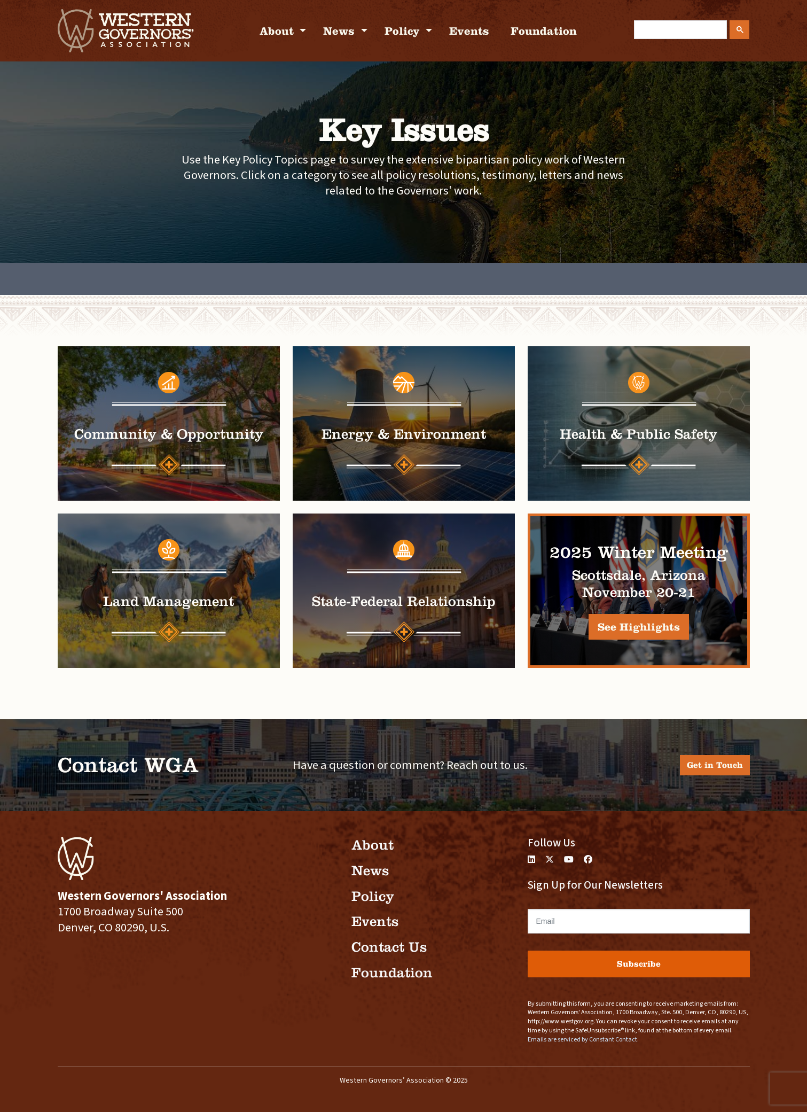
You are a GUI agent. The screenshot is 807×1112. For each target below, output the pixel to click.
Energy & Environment (404, 434)
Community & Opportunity (168, 434)
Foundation (544, 30)
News (340, 30)
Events (469, 30)
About (278, 30)
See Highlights (639, 626)
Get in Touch (715, 765)
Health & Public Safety (638, 434)
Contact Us (389, 947)
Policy (404, 30)
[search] (679, 30)
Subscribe (639, 964)
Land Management (168, 601)
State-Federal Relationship (404, 601)
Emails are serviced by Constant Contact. (583, 1039)
